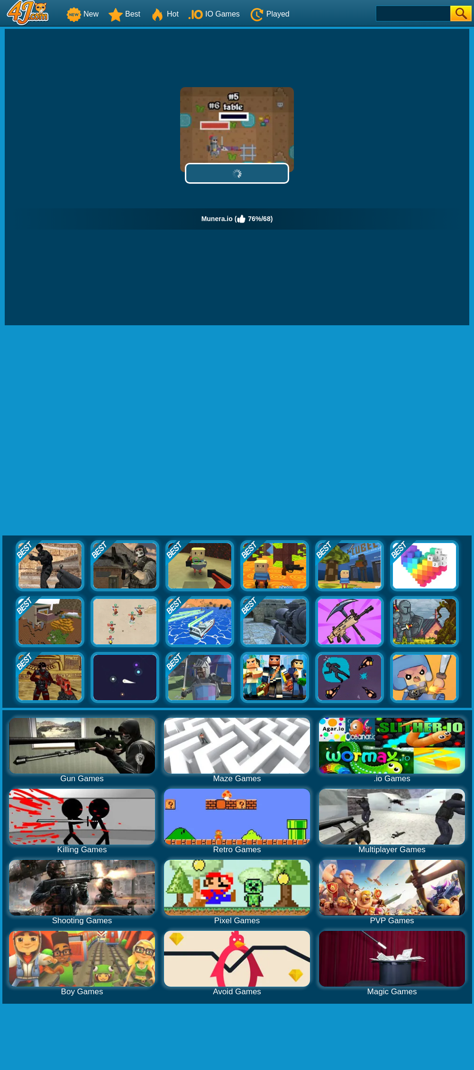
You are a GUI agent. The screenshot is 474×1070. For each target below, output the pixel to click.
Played (269, 14)
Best (124, 14)
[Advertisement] (101, 431)
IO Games (214, 14)
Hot (164, 14)
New (82, 14)
